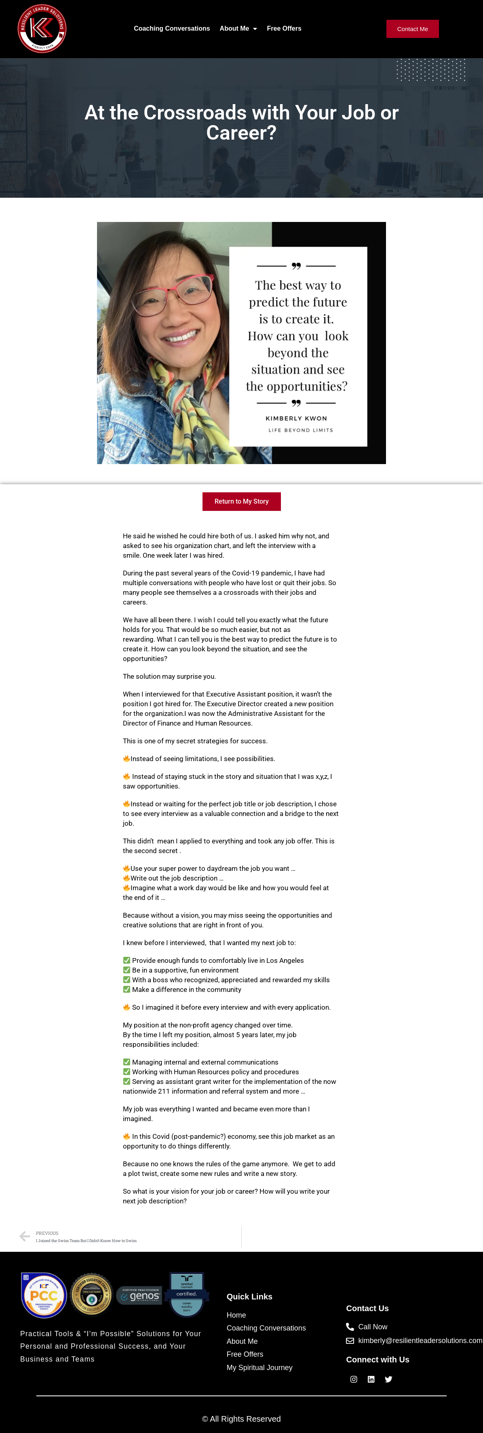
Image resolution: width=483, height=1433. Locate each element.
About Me (238, 28)
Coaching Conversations (172, 28)
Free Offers (284, 28)
